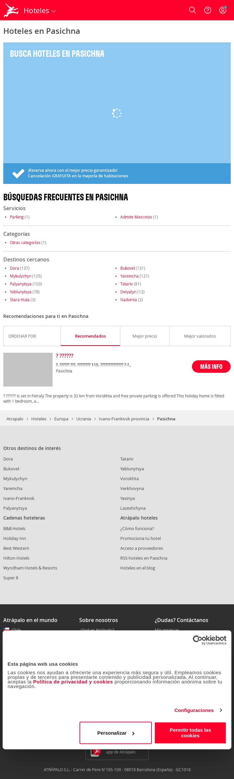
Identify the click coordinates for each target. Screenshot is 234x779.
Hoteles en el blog (137, 568)
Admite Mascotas (136, 216)
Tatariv (126, 283)
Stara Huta (20, 299)
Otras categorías (25, 242)
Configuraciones (194, 710)
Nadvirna (128, 299)
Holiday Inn (14, 538)
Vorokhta (129, 478)
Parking (17, 216)
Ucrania (83, 419)
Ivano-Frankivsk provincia (124, 419)
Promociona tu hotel (140, 538)
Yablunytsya (21, 291)
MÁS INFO (211, 366)
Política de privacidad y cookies (73, 681)
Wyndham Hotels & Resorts (30, 568)
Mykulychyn (20, 275)
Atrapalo (15, 419)
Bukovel (127, 268)
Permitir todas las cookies (190, 732)
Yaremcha (129, 275)
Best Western (16, 548)
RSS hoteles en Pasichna (143, 558)
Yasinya (127, 498)
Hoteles (38, 419)
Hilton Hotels (16, 558)
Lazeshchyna (133, 508)
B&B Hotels (14, 528)
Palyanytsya (21, 283)
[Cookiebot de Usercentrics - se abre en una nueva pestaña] (197, 640)
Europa (61, 419)
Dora (14, 268)
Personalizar (115, 733)
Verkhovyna (132, 488)
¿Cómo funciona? (137, 528)
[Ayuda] (208, 10)
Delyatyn (128, 291)
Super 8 (10, 578)
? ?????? (64, 356)
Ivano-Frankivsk (19, 498)
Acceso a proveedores (141, 548)
